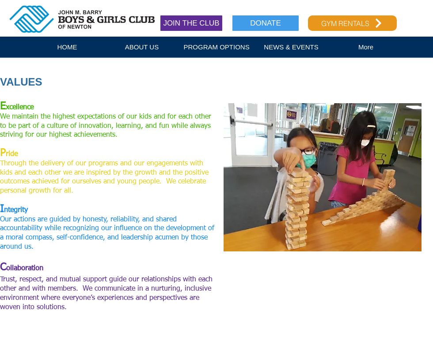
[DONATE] (265, 23)
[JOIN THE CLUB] (191, 23)
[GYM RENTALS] (352, 23)
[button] (142, 50)
